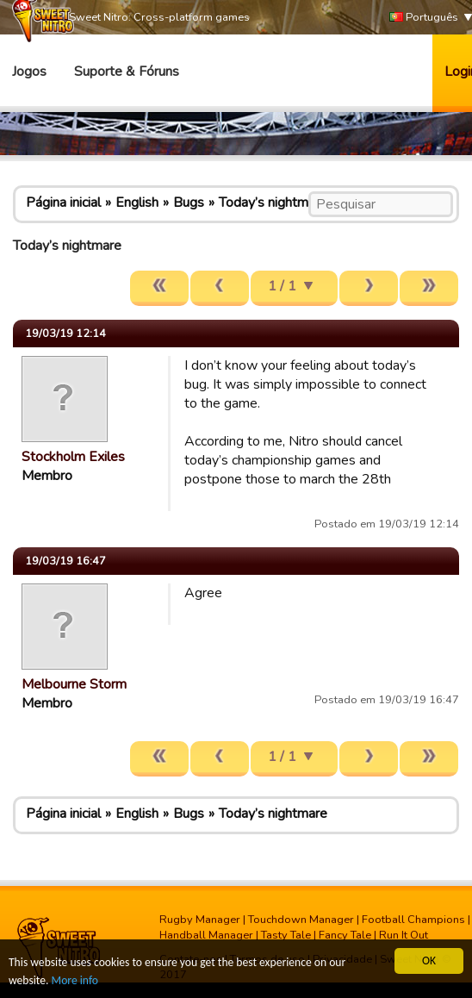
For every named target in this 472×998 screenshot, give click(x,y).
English (136, 202)
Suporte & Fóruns (126, 71)
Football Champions (413, 919)
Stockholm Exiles (73, 456)
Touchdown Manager (301, 919)
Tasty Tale (286, 935)
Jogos (29, 71)
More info (75, 980)
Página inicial (63, 202)
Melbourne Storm (74, 684)
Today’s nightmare (273, 202)
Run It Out (403, 935)
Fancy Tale (345, 935)
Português (423, 17)
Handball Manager (206, 935)
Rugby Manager (199, 919)
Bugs (188, 202)
